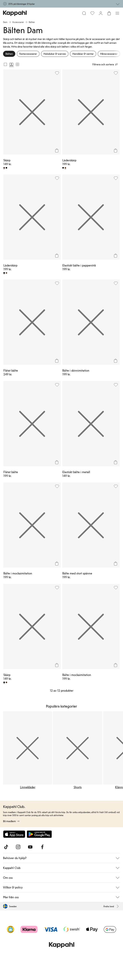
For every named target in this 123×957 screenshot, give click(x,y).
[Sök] (84, 13)
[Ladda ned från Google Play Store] (39, 834)
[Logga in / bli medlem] (101, 13)
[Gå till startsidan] (15, 13)
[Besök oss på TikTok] (6, 847)
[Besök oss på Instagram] (18, 847)
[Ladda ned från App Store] (14, 834)
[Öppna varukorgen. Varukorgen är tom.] (109, 13)
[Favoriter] (92, 13)
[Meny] (117, 13)
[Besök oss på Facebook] (42, 847)
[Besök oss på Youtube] (30, 847)
